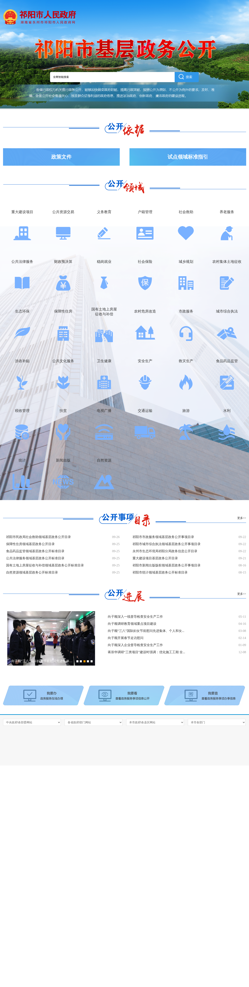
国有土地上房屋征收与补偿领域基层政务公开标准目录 (45, 565)
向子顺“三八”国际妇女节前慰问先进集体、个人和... (48, 661)
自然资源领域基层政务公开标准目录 (32, 572)
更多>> (241, 518)
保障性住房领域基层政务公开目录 (30, 544)
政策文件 (61, 157)
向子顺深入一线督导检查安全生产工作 (135, 616)
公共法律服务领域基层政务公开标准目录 (35, 558)
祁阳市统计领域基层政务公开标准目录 (160, 572)
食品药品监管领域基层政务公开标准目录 (35, 551)
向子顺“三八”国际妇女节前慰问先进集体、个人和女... (146, 631)
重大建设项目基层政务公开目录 (155, 558)
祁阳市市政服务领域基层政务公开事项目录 (163, 537)
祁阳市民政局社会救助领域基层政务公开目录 (38, 537)
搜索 (185, 76)
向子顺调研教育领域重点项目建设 (132, 623)
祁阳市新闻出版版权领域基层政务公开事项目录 (167, 565)
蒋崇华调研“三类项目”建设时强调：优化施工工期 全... (146, 652)
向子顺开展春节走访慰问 (125, 638)
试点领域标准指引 (188, 157)
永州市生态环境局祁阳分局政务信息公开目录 (165, 551)
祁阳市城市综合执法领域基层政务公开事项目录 (167, 544)
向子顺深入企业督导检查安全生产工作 (135, 645)
